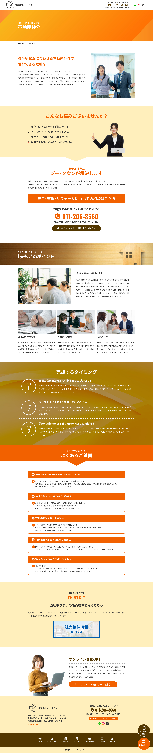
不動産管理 (66, 742)
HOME (40, 742)
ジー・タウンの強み (52, 742)
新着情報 (102, 742)
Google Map (34, 724)
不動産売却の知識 (89, 742)
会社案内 (112, 742)
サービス (76, 742)
